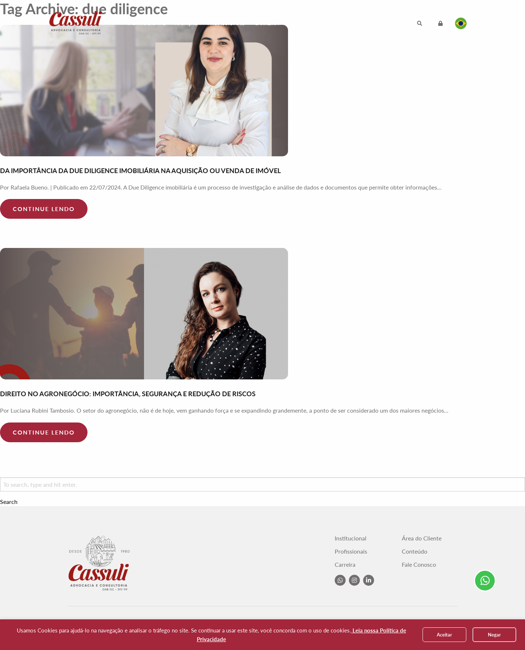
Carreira (266, 23)
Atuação (186, 23)
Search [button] (9, 502)
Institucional (147, 23)
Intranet (386, 23)
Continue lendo (44, 208)
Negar (494, 635)
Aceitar (444, 635)
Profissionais (226, 23)
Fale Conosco (345, 23)
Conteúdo (301, 23)
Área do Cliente (422, 538)
